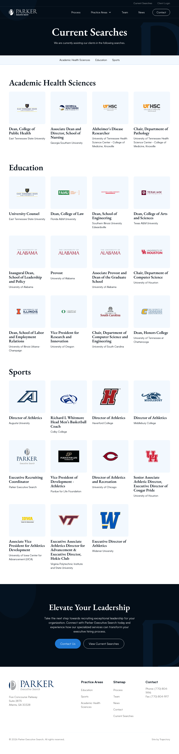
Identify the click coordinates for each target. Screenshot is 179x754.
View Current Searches (104, 643)
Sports (116, 60)
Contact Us (67, 643)
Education (101, 60)
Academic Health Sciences (75, 60)
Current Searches (142, 3)
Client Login (163, 3)
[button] (101, 12)
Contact (161, 12)
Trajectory (165, 739)
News (141, 12)
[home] (23, 12)
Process (75, 12)
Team (125, 12)
